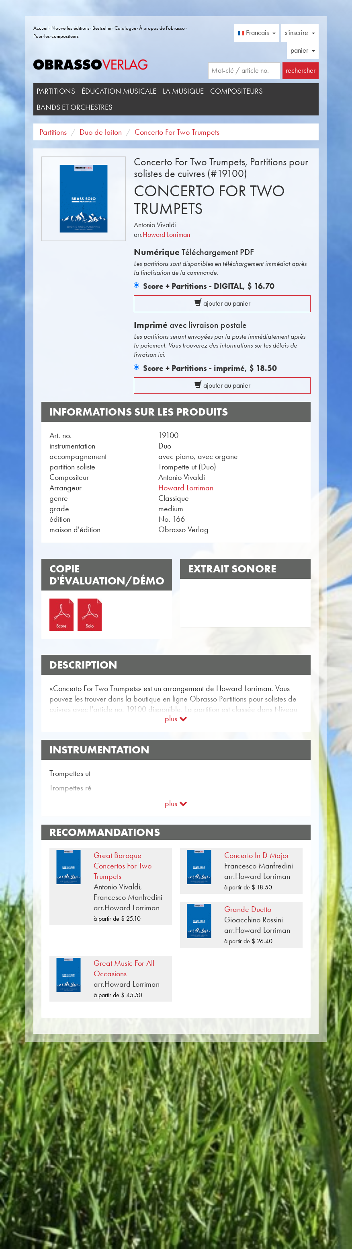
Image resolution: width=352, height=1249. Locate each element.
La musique (183, 91)
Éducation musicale (119, 91)
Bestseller (102, 28)
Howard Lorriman (166, 234)
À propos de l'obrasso (162, 28)
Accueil (41, 28)
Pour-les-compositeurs (56, 36)
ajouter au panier (222, 303)
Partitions (56, 91)
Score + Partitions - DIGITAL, (208, 286)
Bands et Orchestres (75, 107)
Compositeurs (236, 91)
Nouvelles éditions (70, 28)
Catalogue (125, 28)
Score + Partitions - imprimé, (210, 368)
